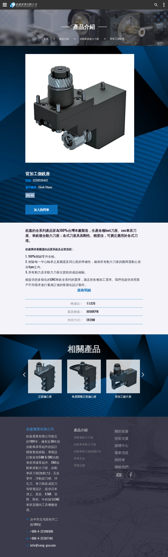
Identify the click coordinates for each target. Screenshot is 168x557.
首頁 (46, 38)
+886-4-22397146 (41, 542)
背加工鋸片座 (123, 399)
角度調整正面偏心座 (84, 399)
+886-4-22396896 (41, 535)
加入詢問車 (41, 209)
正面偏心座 (45, 399)
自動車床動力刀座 (89, 38)
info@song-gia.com (43, 548)
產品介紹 (64, 38)
